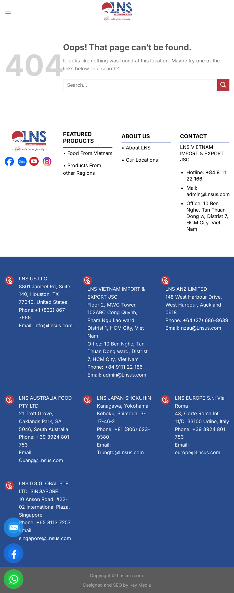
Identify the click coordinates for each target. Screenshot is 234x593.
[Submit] (223, 85)
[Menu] (8, 11)
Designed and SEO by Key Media (117, 585)
